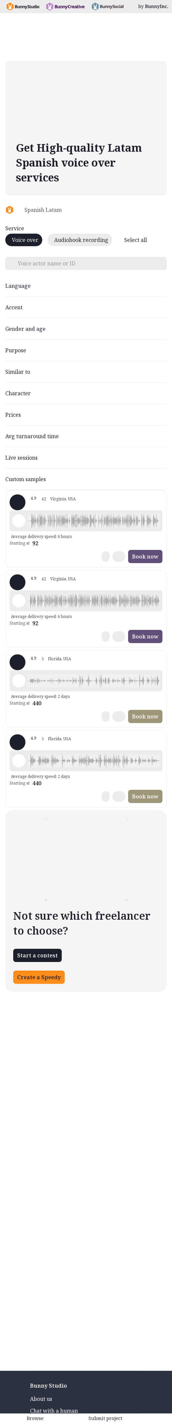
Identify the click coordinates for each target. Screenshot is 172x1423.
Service (14, 228)
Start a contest (37, 955)
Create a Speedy (39, 977)
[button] (94, 520)
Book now (145, 556)
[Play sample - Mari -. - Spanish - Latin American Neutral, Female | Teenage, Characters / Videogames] (18, 680)
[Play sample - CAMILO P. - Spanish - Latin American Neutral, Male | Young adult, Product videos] (18, 520)
